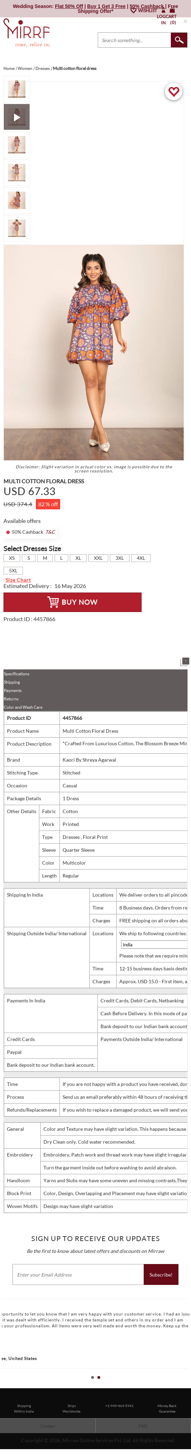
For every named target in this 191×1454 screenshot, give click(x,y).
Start (182, 1385)
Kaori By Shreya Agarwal (89, 760)
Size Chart (18, 580)
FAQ (143, 1426)
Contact (47, 1426)
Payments (13, 690)
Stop (187, 1385)
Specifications (16, 673)
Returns (11, 698)
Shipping (12, 682)
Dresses (72, 837)
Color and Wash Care (23, 707)
